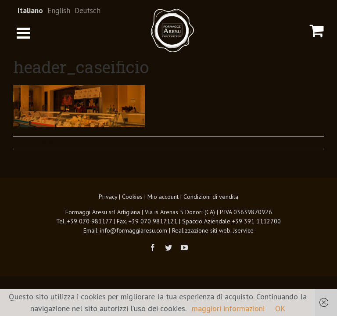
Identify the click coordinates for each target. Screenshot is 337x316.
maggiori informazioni (228, 308)
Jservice (243, 230)
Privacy (108, 197)
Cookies (132, 197)
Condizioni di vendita (210, 197)
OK (280, 308)
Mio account (163, 197)
